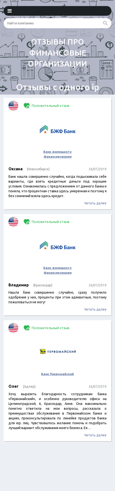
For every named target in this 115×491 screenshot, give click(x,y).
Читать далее (95, 203)
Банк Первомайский (57, 374)
